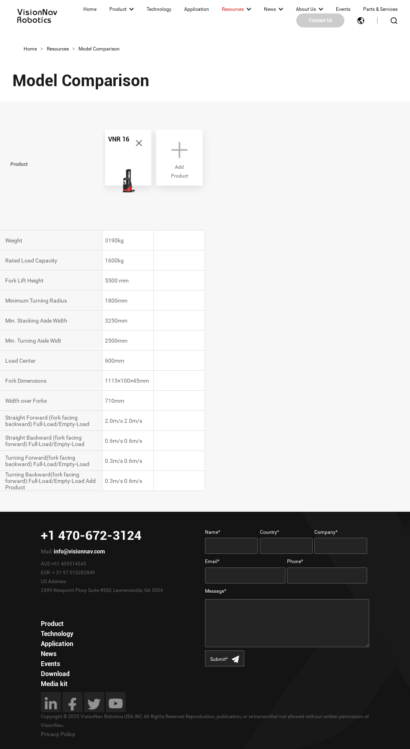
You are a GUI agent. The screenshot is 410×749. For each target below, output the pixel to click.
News (270, 9)
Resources (233, 9)
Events (343, 9)
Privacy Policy (58, 734)
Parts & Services (380, 9)
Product (118, 9)
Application (196, 9)
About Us (306, 9)
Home (89, 9)
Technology (159, 9)
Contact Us (320, 20)
